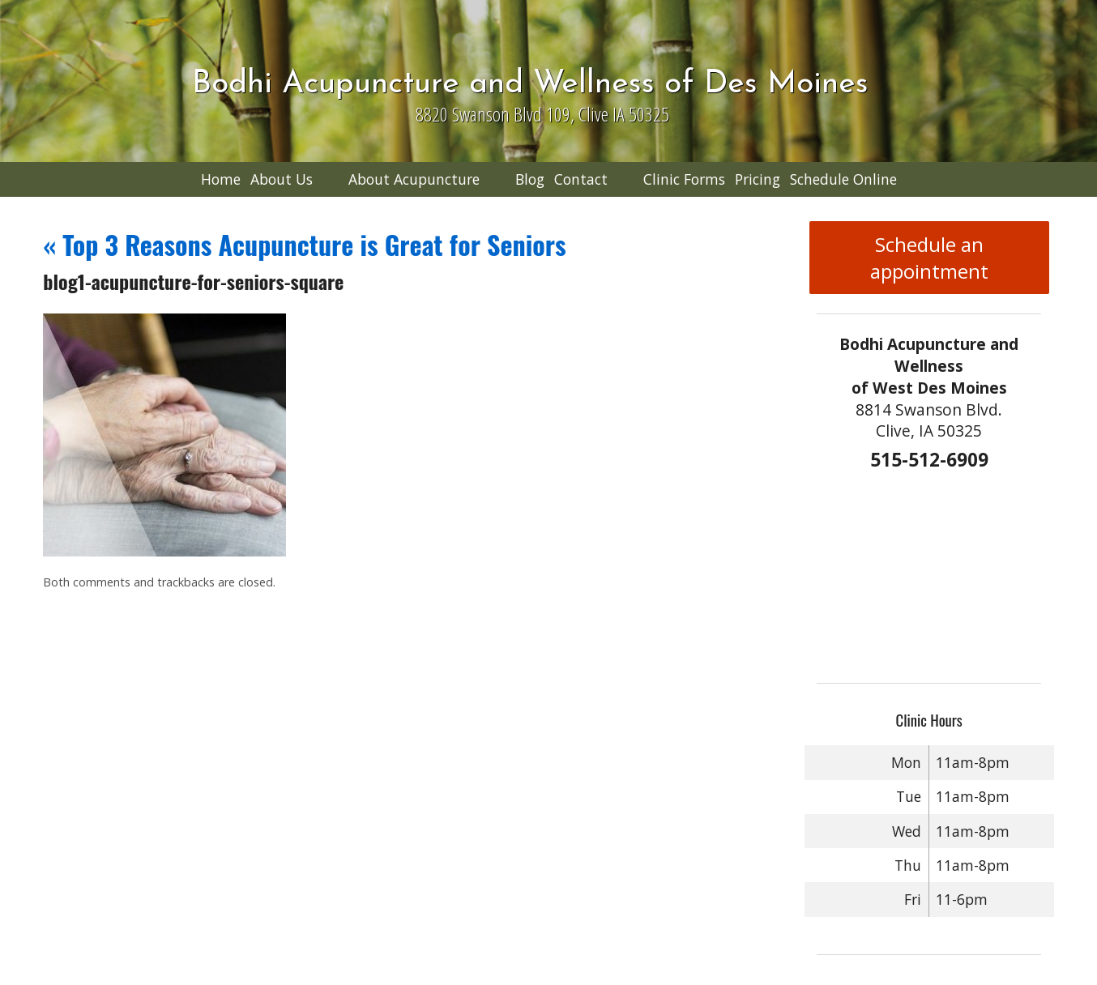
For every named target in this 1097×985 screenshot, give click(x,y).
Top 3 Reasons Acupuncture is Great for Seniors (304, 244)
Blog (529, 179)
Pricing (757, 179)
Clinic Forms (684, 179)
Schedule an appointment (929, 257)
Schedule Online (843, 179)
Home (221, 179)
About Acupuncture (414, 179)
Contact (581, 179)
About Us (281, 179)
